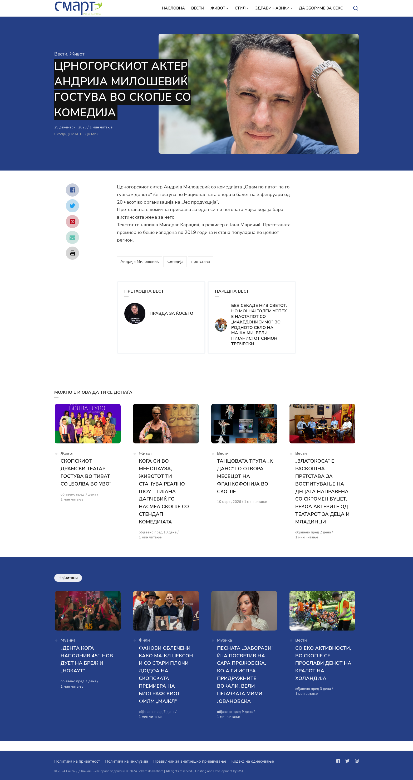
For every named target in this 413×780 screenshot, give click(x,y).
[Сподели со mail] (72, 237)
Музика (68, 643)
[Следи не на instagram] (356, 761)
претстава (200, 261)
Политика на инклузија (126, 761)
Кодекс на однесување (252, 761)
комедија (175, 261)
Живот (77, 54)
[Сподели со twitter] (72, 205)
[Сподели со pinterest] (72, 221)
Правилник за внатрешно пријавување (189, 761)
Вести (60, 54)
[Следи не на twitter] (347, 761)
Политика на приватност (77, 761)
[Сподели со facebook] (72, 190)
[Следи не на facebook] (339, 761)
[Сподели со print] (72, 253)
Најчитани (68, 579)
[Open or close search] (355, 8)
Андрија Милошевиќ (139, 261)
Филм (144, 643)
